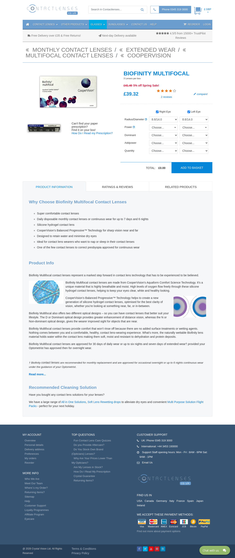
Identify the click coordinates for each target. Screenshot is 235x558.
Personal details (34, 444)
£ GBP (207, 9)
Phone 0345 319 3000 (175, 9)
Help (153, 24)
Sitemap (29, 496)
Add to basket (192, 167)
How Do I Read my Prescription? (92, 133)
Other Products (74, 24)
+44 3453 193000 (167, 446)
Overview (30, 440)
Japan (199, 500)
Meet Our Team (34, 483)
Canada (149, 500)
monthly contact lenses (69, 50)
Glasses (98, 24)
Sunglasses (118, 24)
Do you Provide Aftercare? (89, 444)
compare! (201, 94)
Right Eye (163, 111)
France (181, 500)
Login (207, 24)
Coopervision (146, 55)
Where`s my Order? (36, 487)
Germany (161, 500)
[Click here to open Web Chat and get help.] (214, 550)
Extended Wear (147, 50)
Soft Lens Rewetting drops (104, 402)
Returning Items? (35, 492)
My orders (30, 458)
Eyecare (29, 518)
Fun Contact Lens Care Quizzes (92, 440)
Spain (190, 500)
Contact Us (139, 24)
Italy (171, 500)
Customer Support (35, 505)
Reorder (192, 24)
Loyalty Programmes (37, 510)
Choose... (158, 127)
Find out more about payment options (158, 531)
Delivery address (34, 449)
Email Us (147, 462)
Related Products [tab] (181, 187)
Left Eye (193, 111)
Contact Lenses (45, 24)
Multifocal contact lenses (107, 53)
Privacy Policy (80, 553)
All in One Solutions (73, 402)
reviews (166, 96)
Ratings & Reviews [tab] (117, 187)
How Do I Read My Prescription (92, 471)
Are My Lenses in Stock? (88, 467)
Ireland (141, 505)
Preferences (32, 453)
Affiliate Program (34, 514)
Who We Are (32, 478)
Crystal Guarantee (84, 476)
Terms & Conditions (84, 548)
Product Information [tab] (54, 187)
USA (139, 500)
